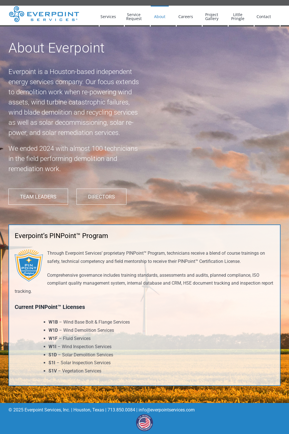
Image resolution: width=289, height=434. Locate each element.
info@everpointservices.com (167, 410)
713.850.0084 (120, 410)
